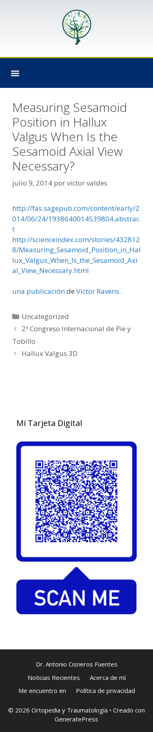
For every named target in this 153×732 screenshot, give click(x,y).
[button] (15, 73)
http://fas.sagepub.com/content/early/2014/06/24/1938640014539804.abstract (76, 218)
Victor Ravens (97, 291)
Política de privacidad (105, 690)
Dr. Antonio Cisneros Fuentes (77, 664)
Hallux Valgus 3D (50, 353)
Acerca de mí (108, 677)
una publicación (38, 291)
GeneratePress (76, 719)
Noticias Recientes (54, 677)
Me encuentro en (42, 690)
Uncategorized (45, 316)
